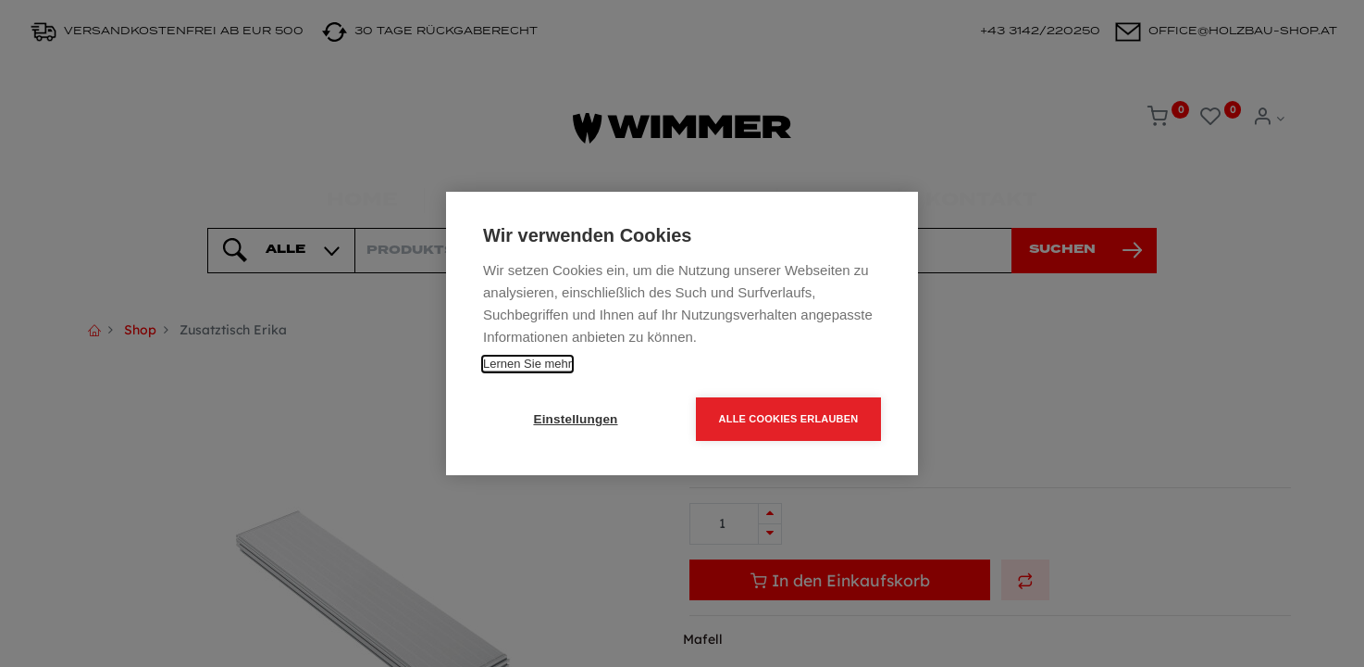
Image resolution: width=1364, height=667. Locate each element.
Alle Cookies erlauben (789, 418)
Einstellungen (575, 419)
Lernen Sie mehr (527, 364)
